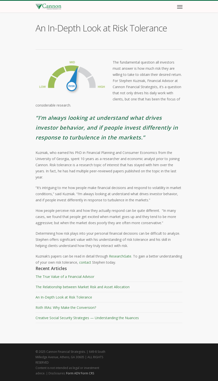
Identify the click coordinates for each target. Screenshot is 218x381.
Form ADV (73, 373)
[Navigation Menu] (179, 6)
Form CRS (87, 373)
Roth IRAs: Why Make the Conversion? (66, 307)
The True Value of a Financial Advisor (65, 276)
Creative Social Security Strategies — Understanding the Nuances (87, 317)
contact (85, 262)
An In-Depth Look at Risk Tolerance (64, 297)
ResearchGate (120, 256)
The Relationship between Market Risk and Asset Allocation (83, 287)
